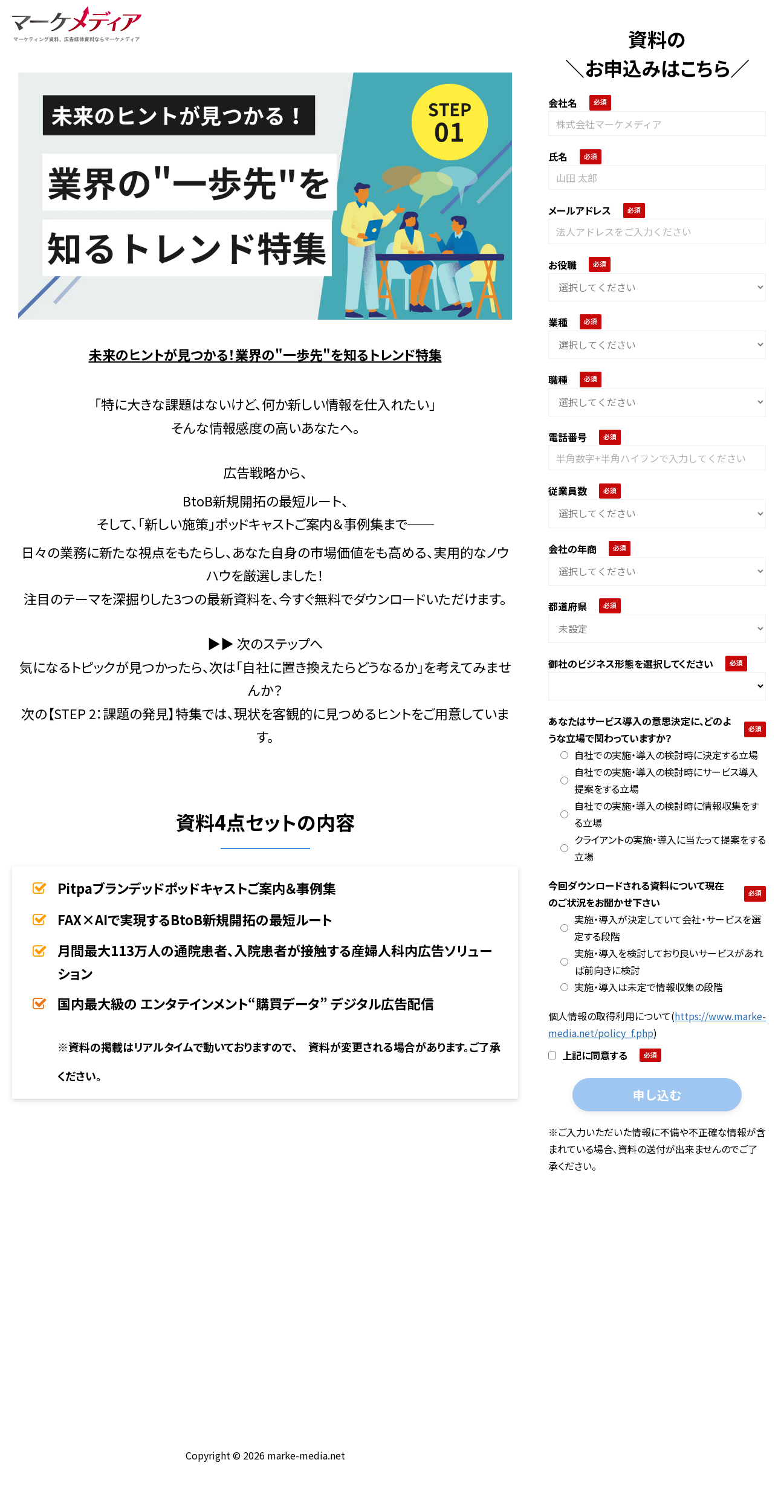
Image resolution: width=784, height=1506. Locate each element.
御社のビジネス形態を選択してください (630, 663)
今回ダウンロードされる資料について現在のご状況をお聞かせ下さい (636, 894)
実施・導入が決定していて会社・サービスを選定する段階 (660, 927)
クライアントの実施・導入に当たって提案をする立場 (663, 848)
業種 (558, 322)
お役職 (562, 264)
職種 (558, 379)
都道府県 (567, 606)
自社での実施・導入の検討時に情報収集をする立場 (659, 814)
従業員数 (567, 490)
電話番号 (567, 437)
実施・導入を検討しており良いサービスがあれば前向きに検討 (661, 961)
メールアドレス (579, 210)
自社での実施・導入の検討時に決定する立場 (659, 755)
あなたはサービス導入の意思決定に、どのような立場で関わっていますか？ (639, 729)
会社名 (562, 102)
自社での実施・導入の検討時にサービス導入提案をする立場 (659, 780)
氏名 (558, 156)
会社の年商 (572, 548)
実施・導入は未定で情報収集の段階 (641, 987)
